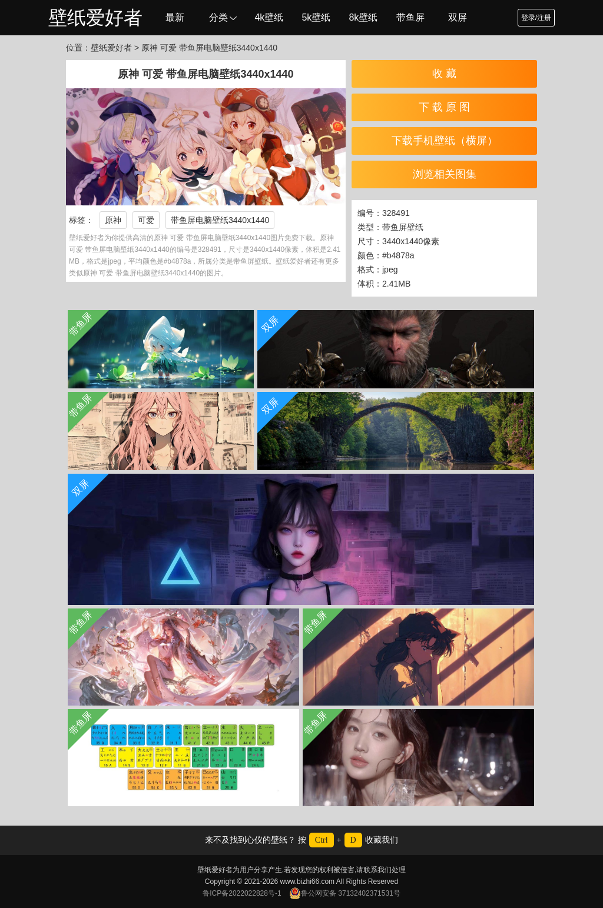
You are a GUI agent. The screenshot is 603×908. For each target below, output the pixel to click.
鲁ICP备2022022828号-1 (242, 893)
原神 (113, 220)
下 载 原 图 (444, 107)
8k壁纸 (363, 17)
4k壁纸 (268, 17)
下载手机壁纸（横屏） (445, 141)
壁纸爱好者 (95, 17)
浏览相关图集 (444, 174)
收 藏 (444, 73)
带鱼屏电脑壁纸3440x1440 (220, 220)
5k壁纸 (316, 17)
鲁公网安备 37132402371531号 (344, 893)
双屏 (457, 17)
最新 (174, 17)
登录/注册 (536, 18)
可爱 (146, 220)
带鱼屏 (410, 17)
